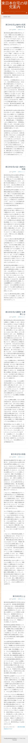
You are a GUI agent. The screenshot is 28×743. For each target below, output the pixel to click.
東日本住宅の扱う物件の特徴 (15, 168)
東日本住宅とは (19, 596)
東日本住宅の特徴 (18, 454)
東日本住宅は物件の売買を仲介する (15, 25)
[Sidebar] (2, 12)
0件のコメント (22, 29)
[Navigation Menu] (26, 12)
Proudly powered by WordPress (10, 738)
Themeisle (14, 740)
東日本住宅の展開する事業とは (15, 313)
